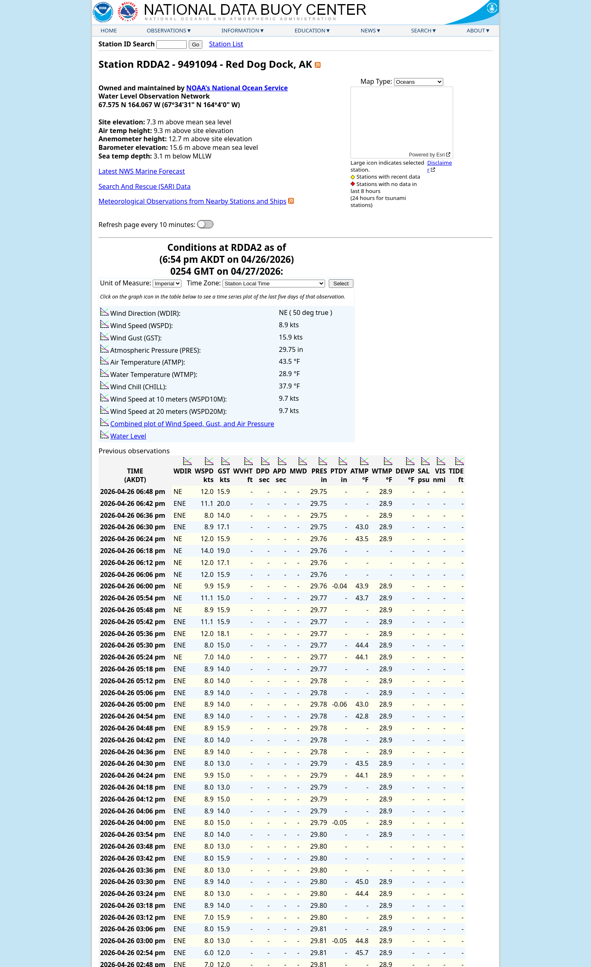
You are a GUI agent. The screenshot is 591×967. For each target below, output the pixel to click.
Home (109, 30)
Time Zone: (204, 282)
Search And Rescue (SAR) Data (144, 186)
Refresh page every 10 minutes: (146, 225)
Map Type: (377, 81)
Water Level (128, 436)
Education (310, 30)
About (476, 30)
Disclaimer (439, 166)
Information (240, 30)
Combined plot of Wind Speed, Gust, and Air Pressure (192, 423)
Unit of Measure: (126, 282)
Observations (166, 30)
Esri (440, 155)
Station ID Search (126, 43)
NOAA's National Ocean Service (237, 87)
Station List (226, 44)
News (368, 30)
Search (421, 30)
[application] (402, 122)
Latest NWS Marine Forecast (141, 171)
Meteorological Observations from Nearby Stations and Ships (192, 201)
